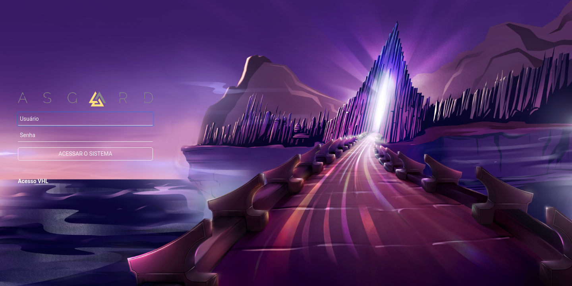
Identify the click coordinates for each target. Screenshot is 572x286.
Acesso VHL (33, 181)
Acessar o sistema (85, 154)
